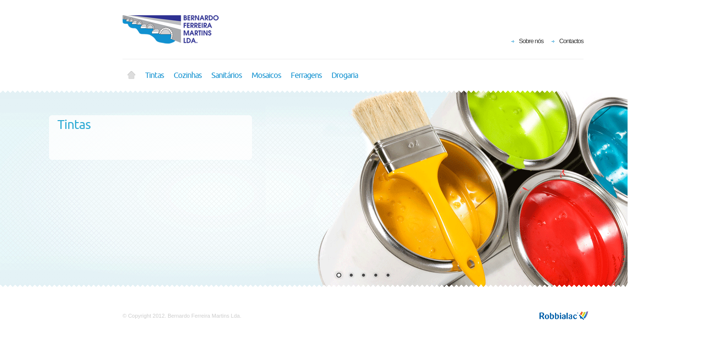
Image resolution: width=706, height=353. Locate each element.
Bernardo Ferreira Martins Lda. (176, 29)
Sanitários (226, 75)
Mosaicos (266, 75)
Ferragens (306, 75)
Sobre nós (531, 41)
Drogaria (344, 75)
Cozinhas (188, 75)
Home (131, 75)
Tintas (154, 75)
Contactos (571, 41)
